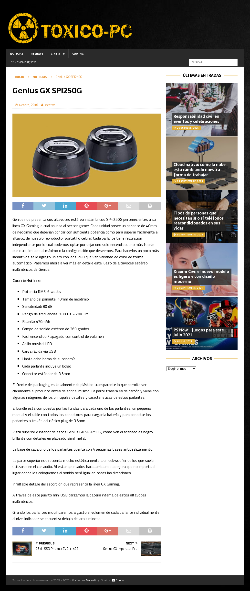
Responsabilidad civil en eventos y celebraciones (196, 119)
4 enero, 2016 (28, 104)
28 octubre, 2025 (188, 128)
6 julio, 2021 (184, 341)
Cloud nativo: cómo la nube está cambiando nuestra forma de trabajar (200, 169)
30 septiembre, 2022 (190, 234)
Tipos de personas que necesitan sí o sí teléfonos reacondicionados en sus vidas (199, 220)
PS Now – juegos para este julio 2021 (199, 332)
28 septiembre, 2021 (190, 288)
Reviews (37, 53)
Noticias (16, 53)
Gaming (78, 53)
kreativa (49, 104)
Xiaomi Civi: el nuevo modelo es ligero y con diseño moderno (201, 276)
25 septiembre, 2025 (190, 181)
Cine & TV (58, 53)
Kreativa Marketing (87, 580)
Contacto (119, 580)
